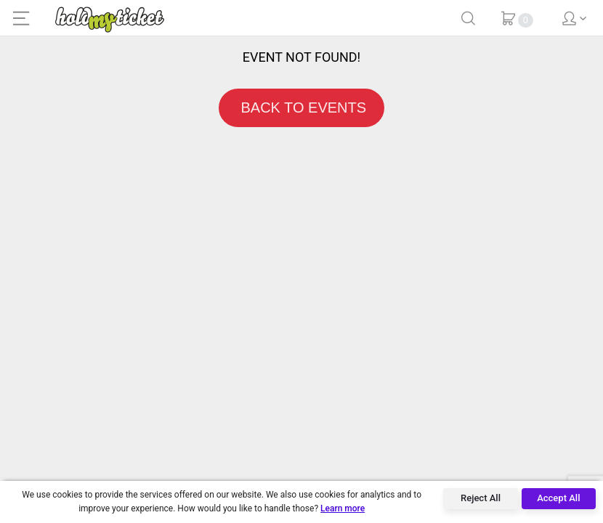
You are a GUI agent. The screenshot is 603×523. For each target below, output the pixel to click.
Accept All (558, 497)
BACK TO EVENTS (301, 107)
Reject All (481, 497)
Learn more (342, 508)
